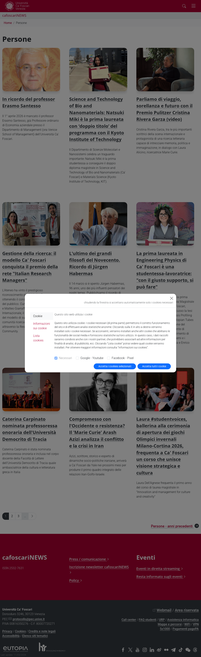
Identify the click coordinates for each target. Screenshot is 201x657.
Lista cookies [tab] (38, 338)
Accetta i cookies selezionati (114, 366)
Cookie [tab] (37, 316)
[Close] (172, 298)
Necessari (65, 358)
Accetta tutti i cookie (154, 366)
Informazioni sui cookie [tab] (41, 326)
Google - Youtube (91, 358)
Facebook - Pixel (123, 358)
